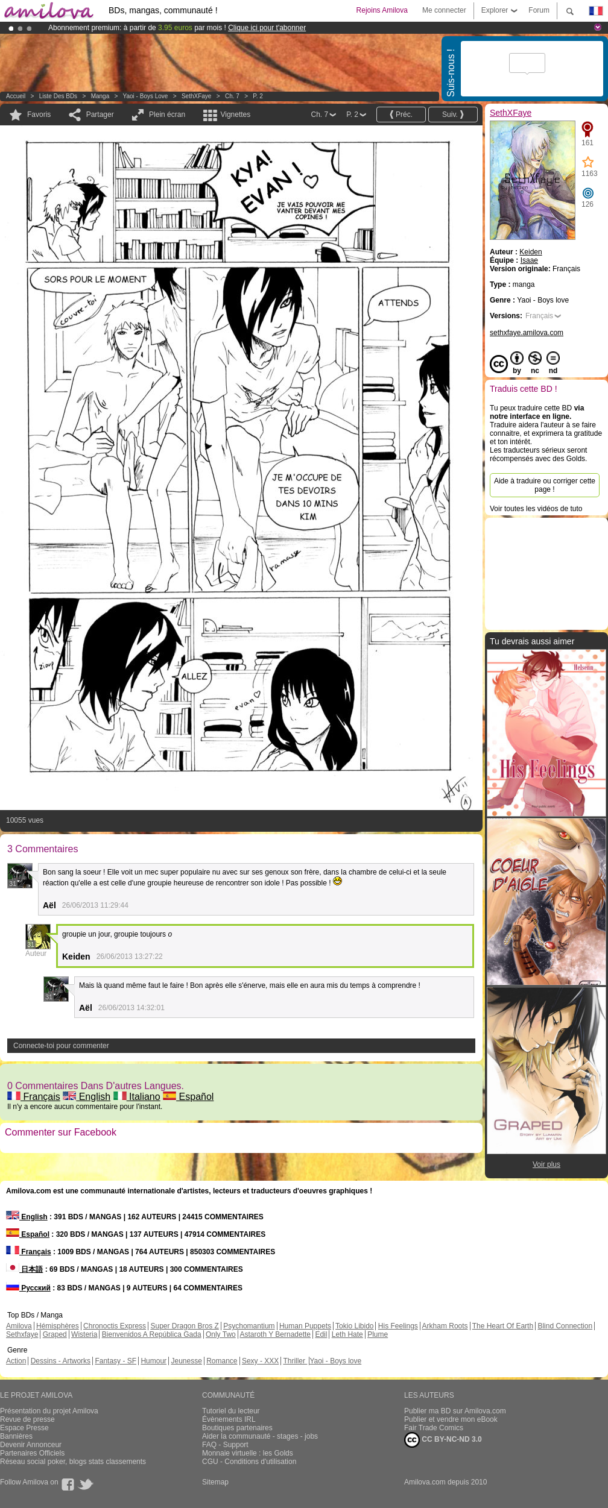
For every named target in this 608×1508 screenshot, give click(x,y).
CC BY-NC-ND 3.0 (443, 1440)
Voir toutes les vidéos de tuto (536, 508)
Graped (55, 1334)
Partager (100, 114)
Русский (28, 1288)
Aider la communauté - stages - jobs (260, 1436)
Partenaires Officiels (32, 1453)
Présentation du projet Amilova (49, 1411)
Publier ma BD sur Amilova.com (455, 1411)
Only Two (221, 1334)
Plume (377, 1334)
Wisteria (84, 1334)
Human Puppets (305, 1326)
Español (188, 1097)
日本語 (24, 1269)
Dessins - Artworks (60, 1361)
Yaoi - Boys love (145, 96)
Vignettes (235, 114)
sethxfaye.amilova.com (526, 332)
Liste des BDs (58, 96)
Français (33, 1097)
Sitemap (215, 1482)
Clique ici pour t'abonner (267, 28)
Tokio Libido (354, 1326)
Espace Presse (24, 1428)
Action (16, 1361)
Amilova (19, 1326)
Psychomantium (248, 1326)
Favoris (39, 114)
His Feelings (398, 1326)
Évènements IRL (229, 1419)
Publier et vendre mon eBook (451, 1419)
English (86, 1097)
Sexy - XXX (260, 1361)
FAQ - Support (225, 1444)
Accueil (15, 96)
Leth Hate (347, 1334)
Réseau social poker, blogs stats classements (73, 1461)
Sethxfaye (22, 1334)
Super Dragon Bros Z (184, 1326)
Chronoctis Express (114, 1326)
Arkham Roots (445, 1326)
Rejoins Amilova (382, 10)
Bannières (16, 1436)
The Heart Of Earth (502, 1326)
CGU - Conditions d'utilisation (249, 1461)
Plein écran (167, 114)
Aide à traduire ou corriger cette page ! (544, 485)
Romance (221, 1361)
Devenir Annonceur (31, 1444)
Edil (321, 1334)
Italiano (136, 1097)
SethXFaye (196, 96)
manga (100, 96)
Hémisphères (57, 1326)
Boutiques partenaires (237, 1428)
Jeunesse (186, 1361)
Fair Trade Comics (433, 1428)
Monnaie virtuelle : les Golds (247, 1453)
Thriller (295, 1361)
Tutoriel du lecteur (231, 1411)
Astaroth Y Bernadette (275, 1334)
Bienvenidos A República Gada (151, 1334)
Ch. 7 (232, 96)
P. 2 (258, 96)
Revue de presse (27, 1419)
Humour (153, 1361)
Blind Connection (564, 1326)
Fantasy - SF (115, 1361)
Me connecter (444, 10)
